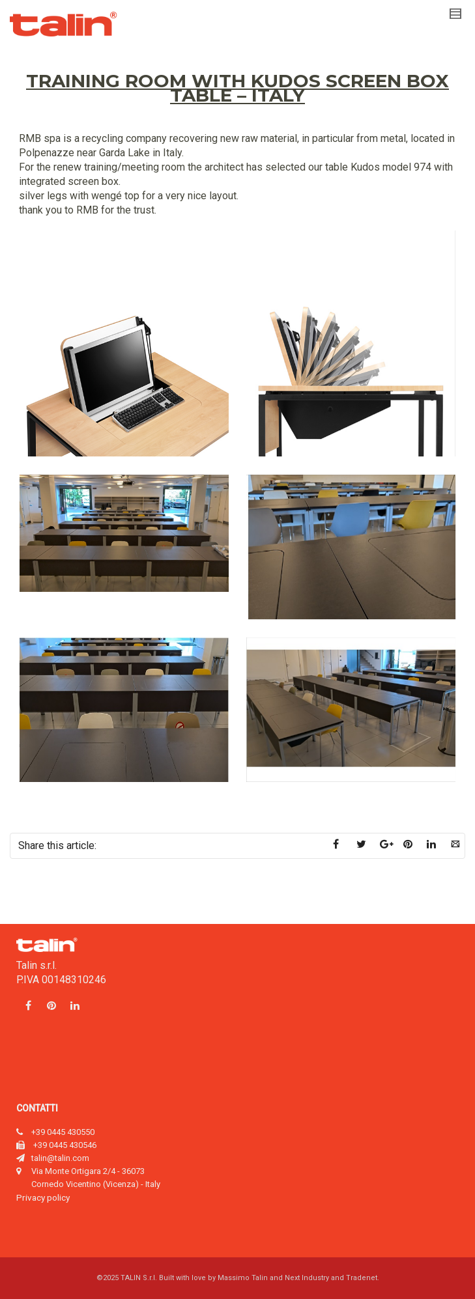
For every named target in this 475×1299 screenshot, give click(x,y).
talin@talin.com (60, 1158)
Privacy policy (43, 1197)
